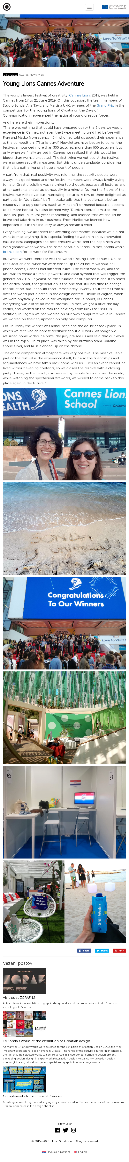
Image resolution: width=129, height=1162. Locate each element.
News (33, 74)
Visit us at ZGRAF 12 (19, 997)
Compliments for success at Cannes (32, 1096)
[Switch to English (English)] (80, 1152)
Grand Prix (105, 105)
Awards (23, 74)
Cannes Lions (80, 95)
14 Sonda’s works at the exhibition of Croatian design (46, 1041)
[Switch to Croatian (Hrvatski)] (56, 1152)
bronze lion (12, 252)
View (41, 74)
